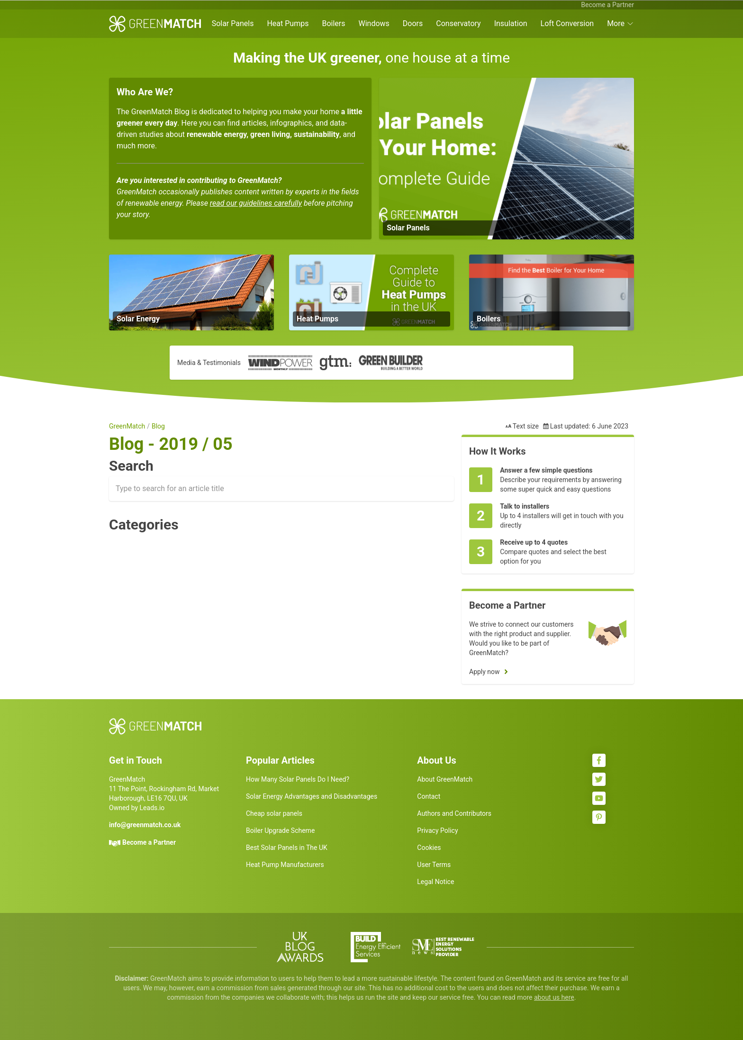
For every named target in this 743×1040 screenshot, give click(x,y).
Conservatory (458, 23)
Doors (413, 23)
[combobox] (281, 488)
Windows (373, 23)
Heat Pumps (287, 23)
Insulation (510, 23)
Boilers (333, 23)
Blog (158, 426)
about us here (554, 997)
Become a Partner (607, 5)
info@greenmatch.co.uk (145, 825)
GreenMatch (127, 426)
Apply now (484, 671)
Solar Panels (233, 23)
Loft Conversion (567, 23)
